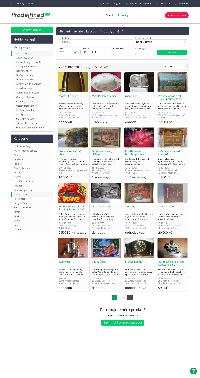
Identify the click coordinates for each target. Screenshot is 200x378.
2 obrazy (130, 206)
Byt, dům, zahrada (23, 181)
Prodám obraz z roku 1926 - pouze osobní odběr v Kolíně (170, 99)
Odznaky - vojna (24, 101)
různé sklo (131, 96)
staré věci (64, 261)
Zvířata (17, 176)
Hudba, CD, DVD (22, 207)
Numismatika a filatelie (27, 92)
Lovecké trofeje (24, 88)
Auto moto (19, 159)
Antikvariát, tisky (24, 57)
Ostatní (17, 229)
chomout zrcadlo (68, 96)
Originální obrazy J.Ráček (102, 153)
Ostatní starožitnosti (26, 105)
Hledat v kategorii (143, 38)
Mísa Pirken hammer (104, 96)
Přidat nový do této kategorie (122, 322)
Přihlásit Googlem (110, 3)
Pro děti (18, 163)
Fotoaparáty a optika (27, 66)
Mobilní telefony (22, 146)
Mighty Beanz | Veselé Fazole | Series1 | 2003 (72, 208)
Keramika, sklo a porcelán (29, 83)
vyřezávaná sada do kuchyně (169, 153)
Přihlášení (162, 3)
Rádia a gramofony (26, 110)
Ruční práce (22, 114)
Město (61, 48)
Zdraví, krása (20, 172)
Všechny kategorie (23, 47)
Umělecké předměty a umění (30, 127)
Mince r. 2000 (166, 206)
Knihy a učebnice (22, 203)
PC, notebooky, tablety (25, 150)
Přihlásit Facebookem (138, 3)
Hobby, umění (21, 53)
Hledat (172, 52)
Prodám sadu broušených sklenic (136, 153)
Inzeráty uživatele (22, 3)
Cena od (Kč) (118, 48)
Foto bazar (19, 198)
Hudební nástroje (25, 79)
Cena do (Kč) (140, 48)
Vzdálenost (85, 48)
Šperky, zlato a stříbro (27, 123)
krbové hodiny (133, 261)
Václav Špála (99, 261)
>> (130, 297)
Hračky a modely (24, 75)
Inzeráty (123, 15)
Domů (109, 15)
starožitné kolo (101, 206)
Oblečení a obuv (22, 168)
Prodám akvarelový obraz (70, 153)
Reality (17, 216)
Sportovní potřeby (23, 190)
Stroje (17, 211)
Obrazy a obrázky (25, 97)
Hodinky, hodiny (24, 70)
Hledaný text (64, 38)
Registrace (181, 3)
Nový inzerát (176, 15)
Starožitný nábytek (25, 118)
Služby (17, 220)
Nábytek (18, 185)
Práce (17, 224)
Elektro (17, 155)
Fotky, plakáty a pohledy (28, 62)
